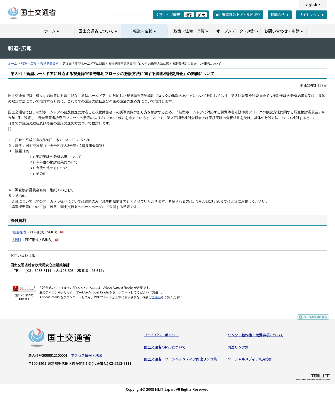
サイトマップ (309, 14)
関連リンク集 (238, 348)
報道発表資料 (49, 63)
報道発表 (19, 232)
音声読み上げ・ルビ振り (241, 14)
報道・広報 (28, 63)
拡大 (201, 14)
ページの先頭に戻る (311, 320)
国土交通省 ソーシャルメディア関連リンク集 (180, 360)
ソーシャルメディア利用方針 (250, 360)
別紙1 (16, 240)
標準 (188, 14)
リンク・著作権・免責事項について (255, 336)
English (311, 4)
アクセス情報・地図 (86, 357)
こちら (156, 297)
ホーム (12, 63)
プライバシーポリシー (161, 336)
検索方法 (278, 14)
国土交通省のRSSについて (165, 348)
